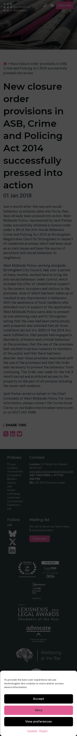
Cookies (32, 730)
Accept (38, 698)
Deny (38, 710)
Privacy (43, 730)
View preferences (38, 721)
